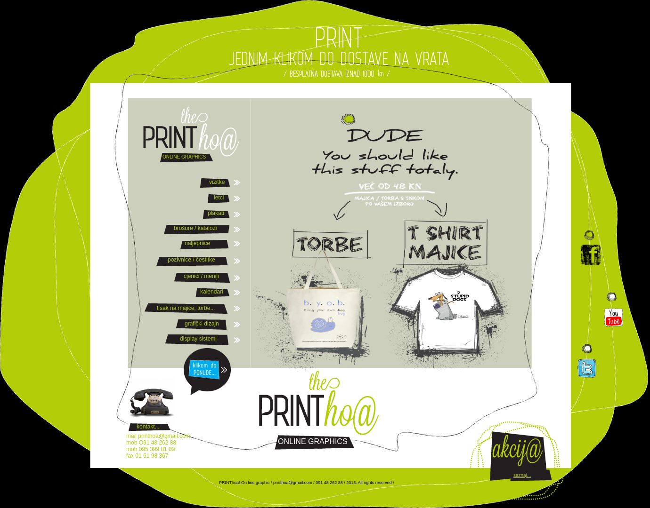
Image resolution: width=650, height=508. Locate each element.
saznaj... (522, 475)
